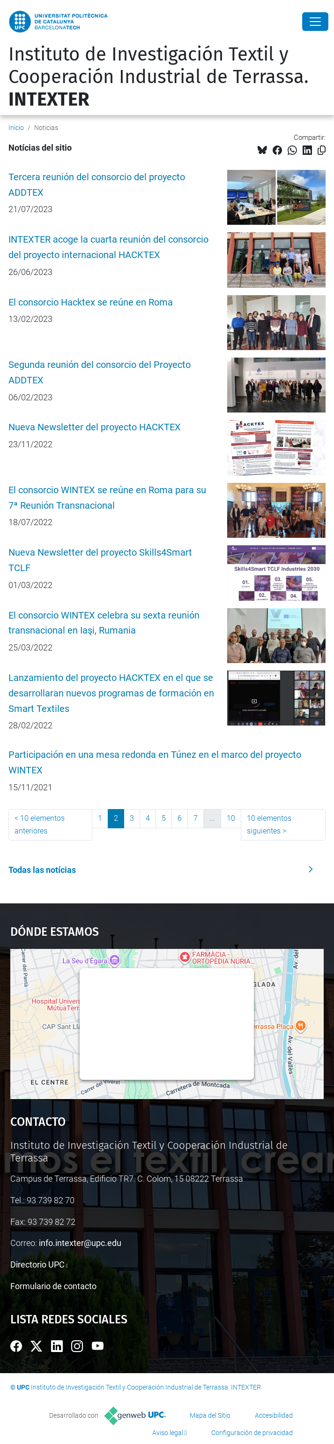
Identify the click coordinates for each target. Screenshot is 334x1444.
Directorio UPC (37, 1264)
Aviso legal (167, 1432)
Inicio (16, 127)
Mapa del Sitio (210, 1415)
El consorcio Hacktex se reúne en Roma (90, 302)
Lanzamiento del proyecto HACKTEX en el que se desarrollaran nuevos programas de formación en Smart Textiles (111, 693)
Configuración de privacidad (252, 1432)
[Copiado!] (322, 150)
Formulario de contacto (53, 1286)
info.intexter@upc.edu (80, 1243)
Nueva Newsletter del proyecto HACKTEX (94, 427)
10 (231, 818)
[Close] (315, 21)
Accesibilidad (274, 1415)
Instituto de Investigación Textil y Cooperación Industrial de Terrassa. (158, 77)
